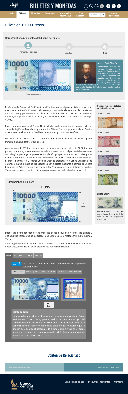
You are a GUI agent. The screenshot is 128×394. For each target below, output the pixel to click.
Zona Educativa (81, 14)
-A (86, 6)
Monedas (35, 13)
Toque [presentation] (28, 255)
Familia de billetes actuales (19, 367)
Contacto (118, 381)
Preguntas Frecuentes (113, 14)
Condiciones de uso (74, 381)
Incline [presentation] (18, 255)
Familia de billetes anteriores (108, 367)
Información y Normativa (65, 14)
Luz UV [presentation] (38, 255)
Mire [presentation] (9, 255)
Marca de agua (18, 272)
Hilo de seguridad (32, 272)
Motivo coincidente (48, 272)
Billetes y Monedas (53, 5)
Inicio (12, 13)
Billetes (22, 13)
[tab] (9, 255)
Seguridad (49, 13)
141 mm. (45, 186)
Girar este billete (33, 94)
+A (97, 6)
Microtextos (62, 272)
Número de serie (75, 272)
